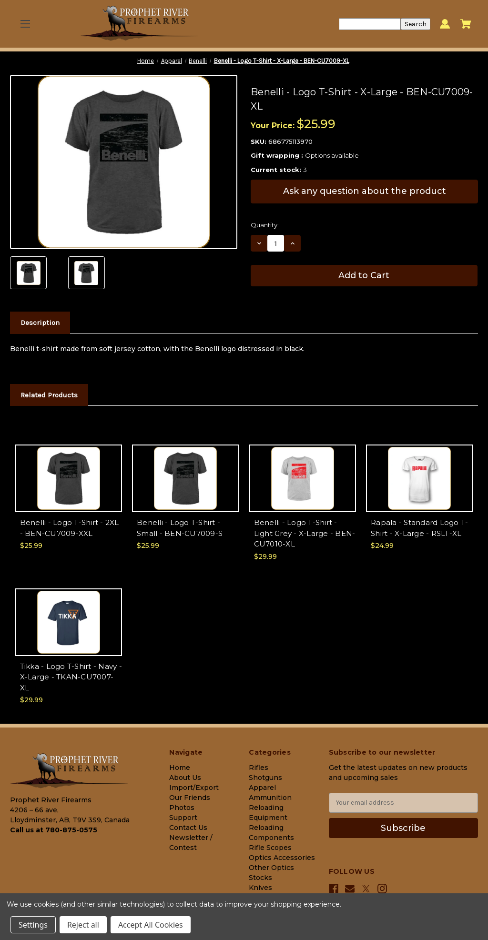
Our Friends (189, 797)
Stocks (260, 877)
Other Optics (271, 867)
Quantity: (265, 225)
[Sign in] (445, 24)
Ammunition (270, 797)
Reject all (83, 925)
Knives (260, 887)
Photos (181, 807)
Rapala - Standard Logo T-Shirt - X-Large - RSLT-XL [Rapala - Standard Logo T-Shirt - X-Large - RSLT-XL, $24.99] (419, 528)
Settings (33, 925)
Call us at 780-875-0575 (53, 830)
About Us (185, 777)
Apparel (262, 787)
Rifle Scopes (270, 847)
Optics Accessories (282, 857)
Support (183, 817)
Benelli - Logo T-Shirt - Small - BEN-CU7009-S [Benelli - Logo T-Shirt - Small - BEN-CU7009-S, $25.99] (180, 528)
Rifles (258, 767)
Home (179, 767)
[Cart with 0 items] (465, 24)
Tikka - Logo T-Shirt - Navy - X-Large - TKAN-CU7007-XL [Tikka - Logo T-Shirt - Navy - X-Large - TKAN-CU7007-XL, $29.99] (71, 677)
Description (40, 322)
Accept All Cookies (150, 925)
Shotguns (265, 777)
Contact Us (188, 827)
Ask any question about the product (364, 191)
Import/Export (194, 787)
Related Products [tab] (49, 395)
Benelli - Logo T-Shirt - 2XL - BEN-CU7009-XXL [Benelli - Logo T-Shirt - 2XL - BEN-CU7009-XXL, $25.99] (69, 528)
